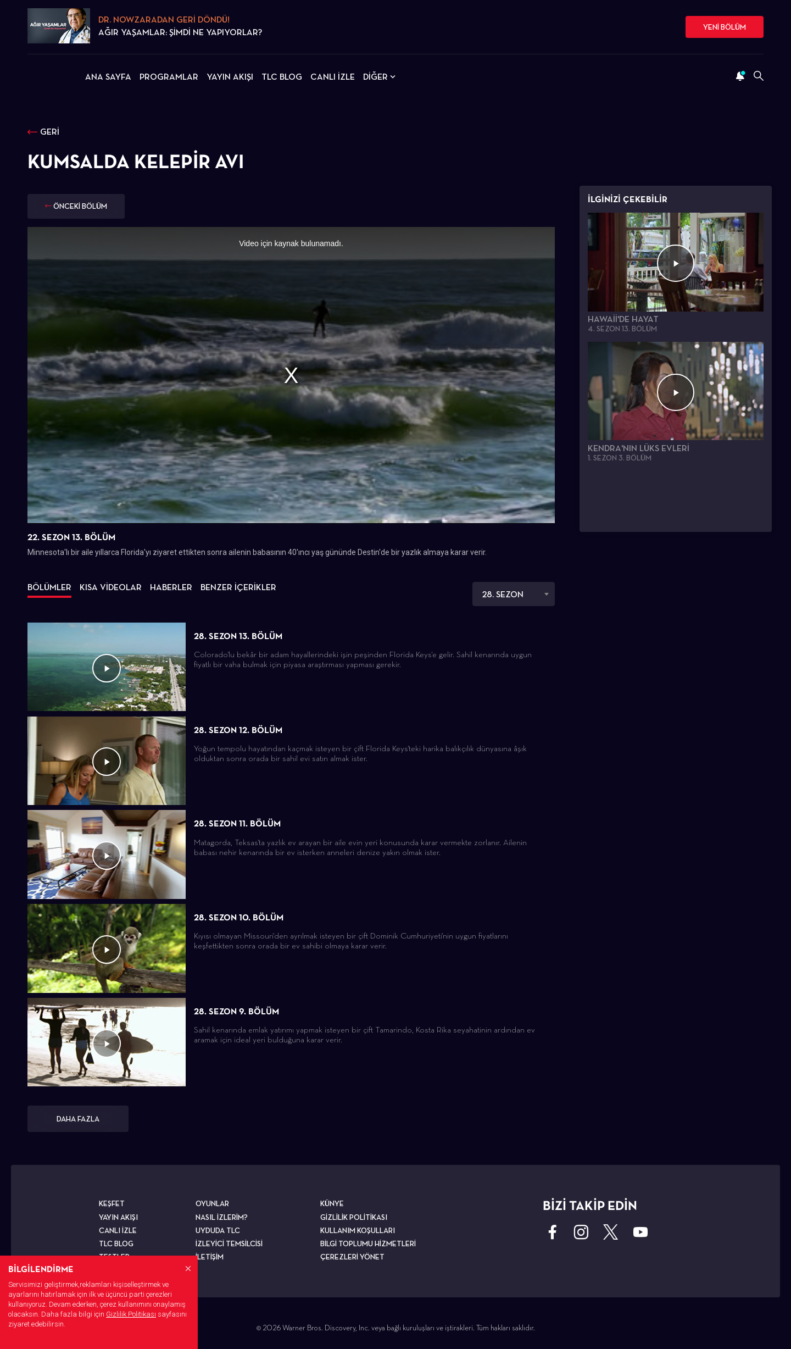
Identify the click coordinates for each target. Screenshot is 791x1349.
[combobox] (513, 594)
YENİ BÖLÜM (724, 27)
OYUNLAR (212, 1203)
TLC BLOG (281, 76)
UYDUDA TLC (218, 1230)
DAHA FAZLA (78, 1118)
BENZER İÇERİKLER (238, 587)
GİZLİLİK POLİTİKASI (353, 1217)
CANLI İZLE (332, 76)
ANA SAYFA (108, 76)
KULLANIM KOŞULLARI (357, 1230)
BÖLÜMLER (49, 587)
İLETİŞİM (210, 1256)
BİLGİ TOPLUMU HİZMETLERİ (368, 1243)
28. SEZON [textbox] (502, 594)
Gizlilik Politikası (131, 1314)
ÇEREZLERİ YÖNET (352, 1256)
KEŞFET (112, 1203)
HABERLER (171, 587)
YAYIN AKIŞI (230, 76)
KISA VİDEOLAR (111, 587)
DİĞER (380, 76)
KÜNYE (332, 1203)
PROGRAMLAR (169, 76)
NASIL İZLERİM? (222, 1217)
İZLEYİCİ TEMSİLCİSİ (229, 1243)
